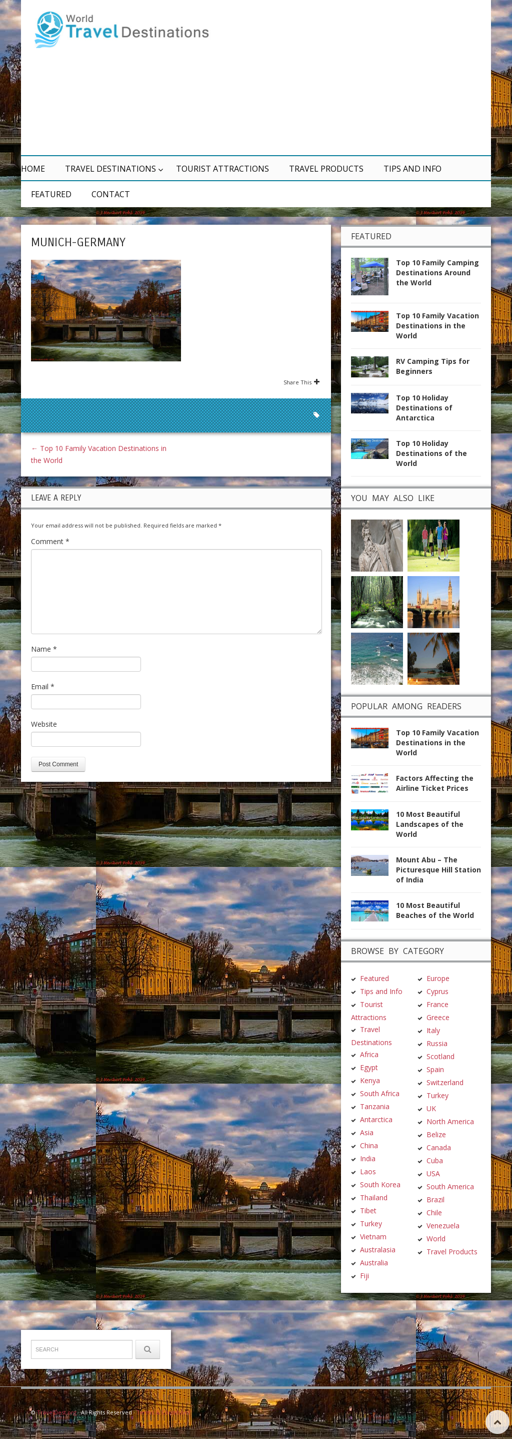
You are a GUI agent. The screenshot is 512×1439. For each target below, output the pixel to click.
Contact (111, 194)
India (368, 1158)
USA (433, 1173)
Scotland (440, 1056)
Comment (50, 541)
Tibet (368, 1210)
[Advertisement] (351, 78)
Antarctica (376, 1119)
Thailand (374, 1197)
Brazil (435, 1199)
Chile (434, 1212)
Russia (437, 1043)
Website (44, 724)
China (369, 1145)
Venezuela (443, 1225)
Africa (369, 1054)
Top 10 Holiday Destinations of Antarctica (424, 407)
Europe (438, 978)
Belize (436, 1134)
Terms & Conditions (163, 1412)
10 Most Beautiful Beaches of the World (435, 910)
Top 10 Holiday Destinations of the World (431, 453)
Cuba (434, 1160)
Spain (435, 1069)
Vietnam (373, 1236)
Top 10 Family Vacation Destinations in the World (437, 325)
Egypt (369, 1067)
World (436, 1238)
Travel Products (326, 169)
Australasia (378, 1249)
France (437, 1004)
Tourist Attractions (222, 169)
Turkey (371, 1223)
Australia (374, 1262)
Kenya (370, 1080)
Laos (368, 1171)
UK (431, 1108)
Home (33, 169)
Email (42, 686)
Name (44, 649)
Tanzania (375, 1106)
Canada (438, 1147)
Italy (433, 1030)
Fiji (364, 1275)
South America (450, 1186)
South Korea (380, 1184)
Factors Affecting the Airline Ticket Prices (435, 783)
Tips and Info (413, 169)
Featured (51, 194)
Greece (438, 1017)
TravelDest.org (56, 1412)
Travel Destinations (110, 169)
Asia (367, 1132)
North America (450, 1121)
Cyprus (437, 991)
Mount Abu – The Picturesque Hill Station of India (438, 869)
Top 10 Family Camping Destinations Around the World (437, 272)
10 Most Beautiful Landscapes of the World (430, 824)
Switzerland (445, 1082)
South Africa (380, 1093)
